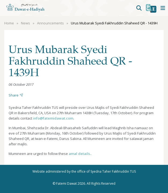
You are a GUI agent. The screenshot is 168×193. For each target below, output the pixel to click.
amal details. (80, 153)
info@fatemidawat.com (53, 118)
